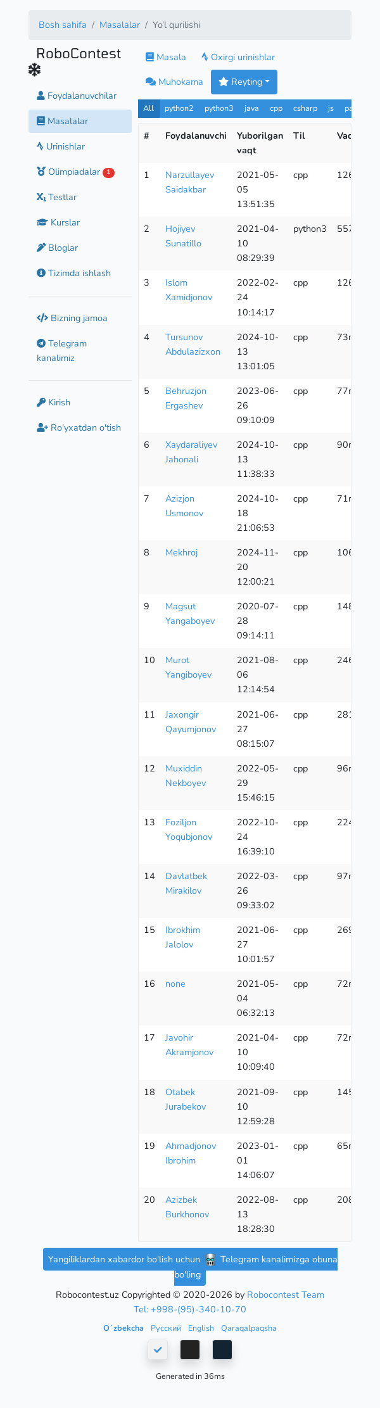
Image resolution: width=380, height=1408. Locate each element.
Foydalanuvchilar (77, 95)
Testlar (57, 197)
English (202, 1327)
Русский (167, 1327)
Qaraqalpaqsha (249, 1327)
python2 (179, 108)
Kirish (53, 402)
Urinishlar (61, 146)
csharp (305, 108)
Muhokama (174, 81)
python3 (219, 108)
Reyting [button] (240, 81)
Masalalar (119, 24)
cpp (276, 108)
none (175, 983)
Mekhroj (181, 552)
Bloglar (57, 247)
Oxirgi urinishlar (238, 57)
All (148, 108)
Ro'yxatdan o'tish (79, 427)
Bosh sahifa (63, 24)
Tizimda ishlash (74, 273)
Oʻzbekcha (124, 1327)
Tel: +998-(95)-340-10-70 (190, 1309)
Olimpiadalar (76, 171)
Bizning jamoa (72, 318)
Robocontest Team (285, 1294)
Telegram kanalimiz (62, 350)
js (332, 108)
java (251, 108)
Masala (166, 57)
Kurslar (58, 222)
